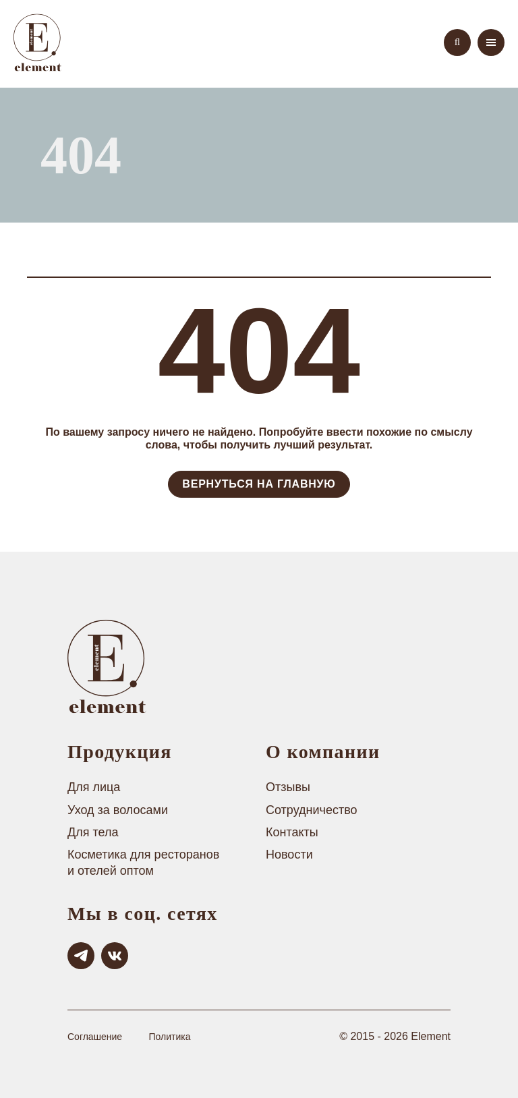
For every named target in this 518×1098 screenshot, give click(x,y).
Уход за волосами (117, 810)
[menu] (491, 42)
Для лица (93, 787)
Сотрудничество (311, 810)
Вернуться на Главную (258, 484)
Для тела (92, 832)
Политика (169, 1036)
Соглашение (94, 1036)
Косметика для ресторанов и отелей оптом (143, 862)
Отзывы (288, 787)
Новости (289, 854)
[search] (457, 42)
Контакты (292, 832)
